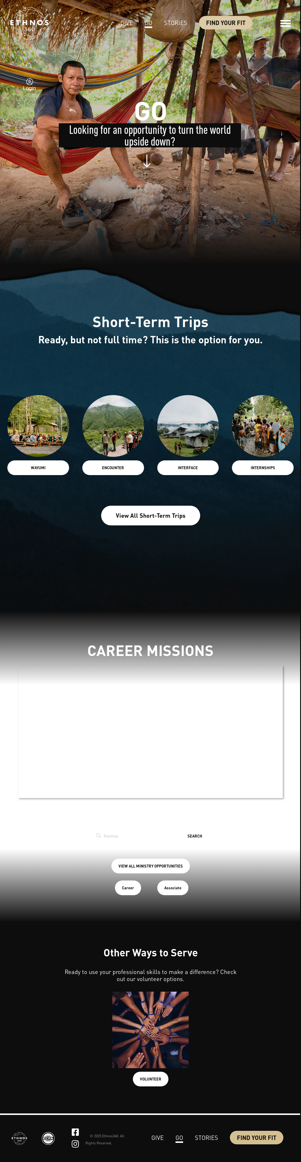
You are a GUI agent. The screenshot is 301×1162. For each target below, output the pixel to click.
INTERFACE (188, 467)
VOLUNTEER (150, 1078)
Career (128, 887)
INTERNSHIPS (263, 467)
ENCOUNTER (113, 467)
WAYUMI (38, 467)
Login (29, 90)
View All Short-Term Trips (150, 515)
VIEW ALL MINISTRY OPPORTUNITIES (150, 865)
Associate (172, 887)
